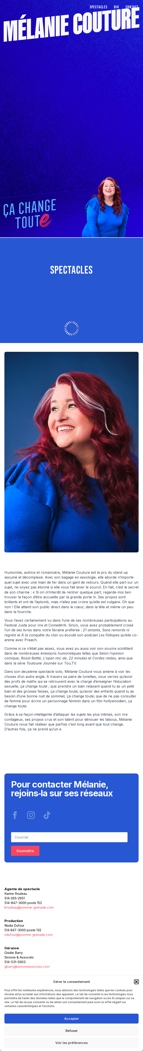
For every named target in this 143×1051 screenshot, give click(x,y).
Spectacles (98, 7)
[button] (136, 982)
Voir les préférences (71, 1043)
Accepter (71, 1019)
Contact (132, 7)
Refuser (71, 1031)
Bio (116, 7)
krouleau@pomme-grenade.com (29, 907)
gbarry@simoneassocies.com (27, 966)
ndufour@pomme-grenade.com (28, 935)
